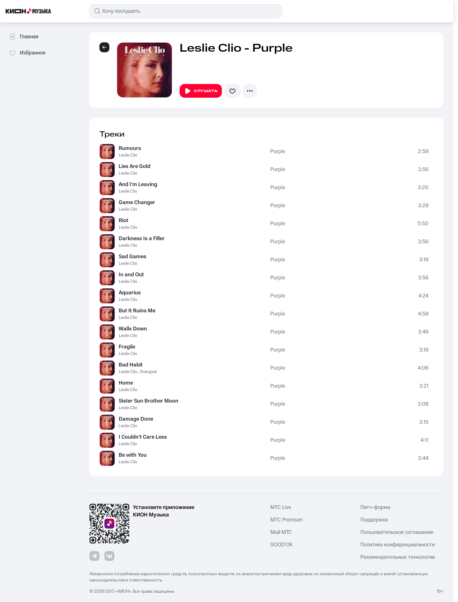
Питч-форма (375, 507)
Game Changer (137, 202)
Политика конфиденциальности (397, 544)
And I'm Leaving (138, 184)
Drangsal (148, 372)
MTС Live (280, 507)
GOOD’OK (281, 544)
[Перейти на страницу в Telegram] (94, 556)
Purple (277, 151)
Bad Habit (131, 365)
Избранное (27, 53)
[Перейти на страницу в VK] (109, 556)
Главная (23, 36)
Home (126, 383)
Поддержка (374, 520)
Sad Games (132, 256)
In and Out (131, 274)
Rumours (130, 148)
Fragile (127, 347)
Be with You (133, 455)
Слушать (201, 91)
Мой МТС (281, 532)
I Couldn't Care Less (143, 437)
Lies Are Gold (134, 166)
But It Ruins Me (137, 311)
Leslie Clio (128, 155)
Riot (123, 220)
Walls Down (133, 329)
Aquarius (130, 292)
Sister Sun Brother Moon (148, 401)
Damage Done (136, 419)
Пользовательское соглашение (396, 532)
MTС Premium (286, 520)
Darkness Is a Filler (142, 238)
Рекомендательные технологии (397, 557)
